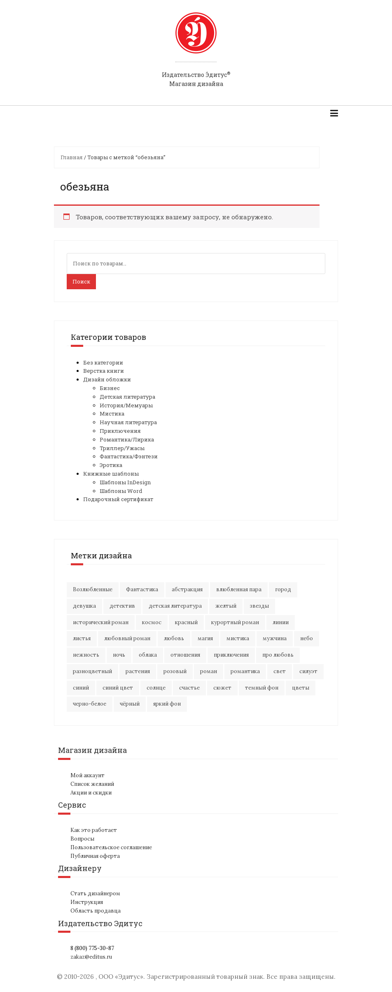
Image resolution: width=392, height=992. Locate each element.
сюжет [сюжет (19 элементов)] (222, 687)
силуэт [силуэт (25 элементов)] (308, 671)
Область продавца (95, 910)
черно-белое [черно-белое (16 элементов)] (89, 703)
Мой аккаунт (87, 775)
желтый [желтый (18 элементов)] (225, 605)
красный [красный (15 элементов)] (186, 622)
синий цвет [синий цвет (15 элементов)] (118, 687)
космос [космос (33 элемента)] (151, 622)
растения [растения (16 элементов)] (138, 671)
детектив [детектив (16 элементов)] (122, 605)
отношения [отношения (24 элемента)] (185, 654)
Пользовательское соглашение (111, 847)
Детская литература (127, 396)
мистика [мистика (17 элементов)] (237, 638)
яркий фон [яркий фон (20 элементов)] (167, 703)
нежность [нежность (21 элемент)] (86, 654)
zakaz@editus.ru (91, 956)
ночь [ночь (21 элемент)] (119, 654)
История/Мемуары (126, 405)
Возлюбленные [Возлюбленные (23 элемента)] (92, 589)
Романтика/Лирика (127, 439)
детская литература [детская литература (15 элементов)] (175, 605)
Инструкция (86, 902)
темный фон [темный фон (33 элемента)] (261, 687)
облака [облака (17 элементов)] (148, 654)
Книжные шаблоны (111, 473)
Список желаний (92, 784)
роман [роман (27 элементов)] (208, 671)
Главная (72, 157)
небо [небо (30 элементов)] (306, 638)
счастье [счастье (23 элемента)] (189, 687)
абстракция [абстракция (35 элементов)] (187, 589)
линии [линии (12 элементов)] (281, 622)
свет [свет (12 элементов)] (279, 671)
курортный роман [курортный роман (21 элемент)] (235, 622)
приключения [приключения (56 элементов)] (231, 654)
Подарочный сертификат (118, 499)
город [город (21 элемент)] (283, 589)
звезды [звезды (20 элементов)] (259, 605)
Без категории (103, 362)
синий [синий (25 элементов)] (81, 687)
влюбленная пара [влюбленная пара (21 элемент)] (238, 589)
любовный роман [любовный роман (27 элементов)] (127, 638)
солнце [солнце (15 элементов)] (156, 687)
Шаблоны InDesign (125, 482)
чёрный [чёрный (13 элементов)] (130, 703)
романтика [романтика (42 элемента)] (245, 671)
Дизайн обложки (107, 379)
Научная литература (128, 422)
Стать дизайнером (95, 893)
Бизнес (110, 388)
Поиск (81, 281)
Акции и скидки (91, 792)
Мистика (112, 413)
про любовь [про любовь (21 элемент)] (278, 654)
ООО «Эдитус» (120, 976)
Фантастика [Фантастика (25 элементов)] (142, 589)
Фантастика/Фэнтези (129, 456)
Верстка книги (103, 370)
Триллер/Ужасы (122, 448)
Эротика (111, 465)
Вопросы (82, 838)
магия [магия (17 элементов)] (205, 638)
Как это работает (93, 830)
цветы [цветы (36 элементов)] (300, 687)
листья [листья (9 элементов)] (82, 638)
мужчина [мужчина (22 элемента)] (275, 638)
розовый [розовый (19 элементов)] (175, 671)
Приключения (120, 430)
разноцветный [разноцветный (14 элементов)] (92, 671)
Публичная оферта (95, 856)
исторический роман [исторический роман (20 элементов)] (100, 622)
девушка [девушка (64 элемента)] (84, 605)
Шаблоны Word (121, 491)
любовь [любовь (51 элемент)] (174, 638)
